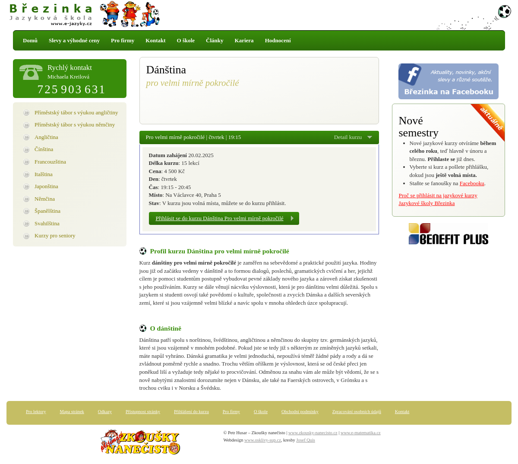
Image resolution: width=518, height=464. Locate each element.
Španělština (47, 211)
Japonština (46, 186)
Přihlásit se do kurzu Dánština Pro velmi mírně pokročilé (220, 218)
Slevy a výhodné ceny (74, 40)
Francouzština (50, 161)
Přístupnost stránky (143, 411)
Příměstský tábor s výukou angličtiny (76, 112)
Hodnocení (278, 40)
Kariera (244, 40)
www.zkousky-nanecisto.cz (313, 432)
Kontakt (155, 40)
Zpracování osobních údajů (356, 411)
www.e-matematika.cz (361, 432)
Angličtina (46, 137)
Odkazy (105, 411)
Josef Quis (305, 440)
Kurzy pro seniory (55, 235)
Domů (30, 40)
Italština (44, 174)
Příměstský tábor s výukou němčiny (75, 124)
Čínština (44, 149)
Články (214, 40)
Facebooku (472, 183)
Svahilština (47, 223)
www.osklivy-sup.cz (262, 440)
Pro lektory (36, 411)
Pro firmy (122, 40)
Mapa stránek (72, 411)
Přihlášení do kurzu (191, 411)
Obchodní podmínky (300, 411)
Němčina (45, 199)
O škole (186, 40)
